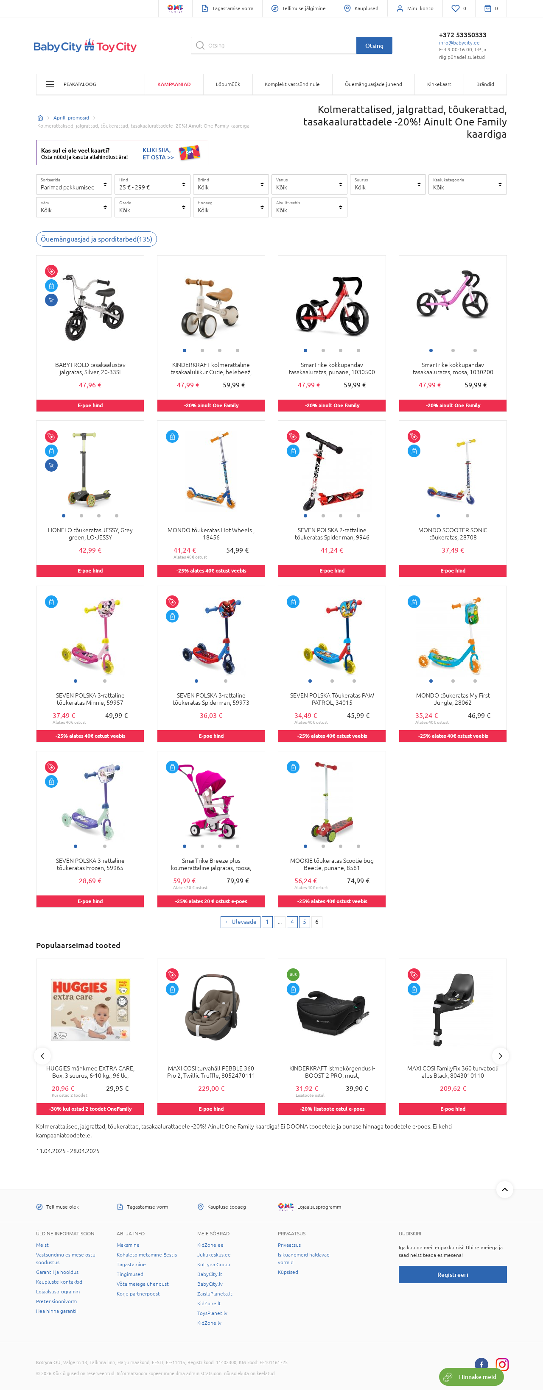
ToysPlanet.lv (212, 1313)
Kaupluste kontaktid (59, 1282)
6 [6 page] (317, 921)
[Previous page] (240, 922)
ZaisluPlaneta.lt (214, 1294)
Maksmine (128, 1245)
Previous (42, 1056)
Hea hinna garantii (57, 1311)
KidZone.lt (209, 1304)
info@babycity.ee (459, 43)
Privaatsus (289, 1245)
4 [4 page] (292, 921)
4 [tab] (237, 350)
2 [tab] (202, 350)
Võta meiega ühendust (143, 1284)
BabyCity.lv (210, 1284)
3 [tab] (219, 350)
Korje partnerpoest (138, 1294)
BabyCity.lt (209, 1274)
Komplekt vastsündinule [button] (292, 84)
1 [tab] (184, 350)
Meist (42, 1245)
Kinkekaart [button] (439, 84)
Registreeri (452, 1274)
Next (500, 1056)
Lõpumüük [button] (228, 84)
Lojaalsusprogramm (58, 1292)
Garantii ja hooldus (57, 1272)
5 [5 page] (304, 921)
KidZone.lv (209, 1323)
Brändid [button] (485, 84)
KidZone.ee (210, 1245)
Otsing (374, 45)
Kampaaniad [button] (174, 84)
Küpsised (288, 1272)
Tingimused (130, 1274)
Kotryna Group (213, 1265)
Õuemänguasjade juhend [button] (373, 84)
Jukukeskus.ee (214, 1255)
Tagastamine (131, 1265)
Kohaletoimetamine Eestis (147, 1255)
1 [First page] (267, 921)
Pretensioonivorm (56, 1301)
